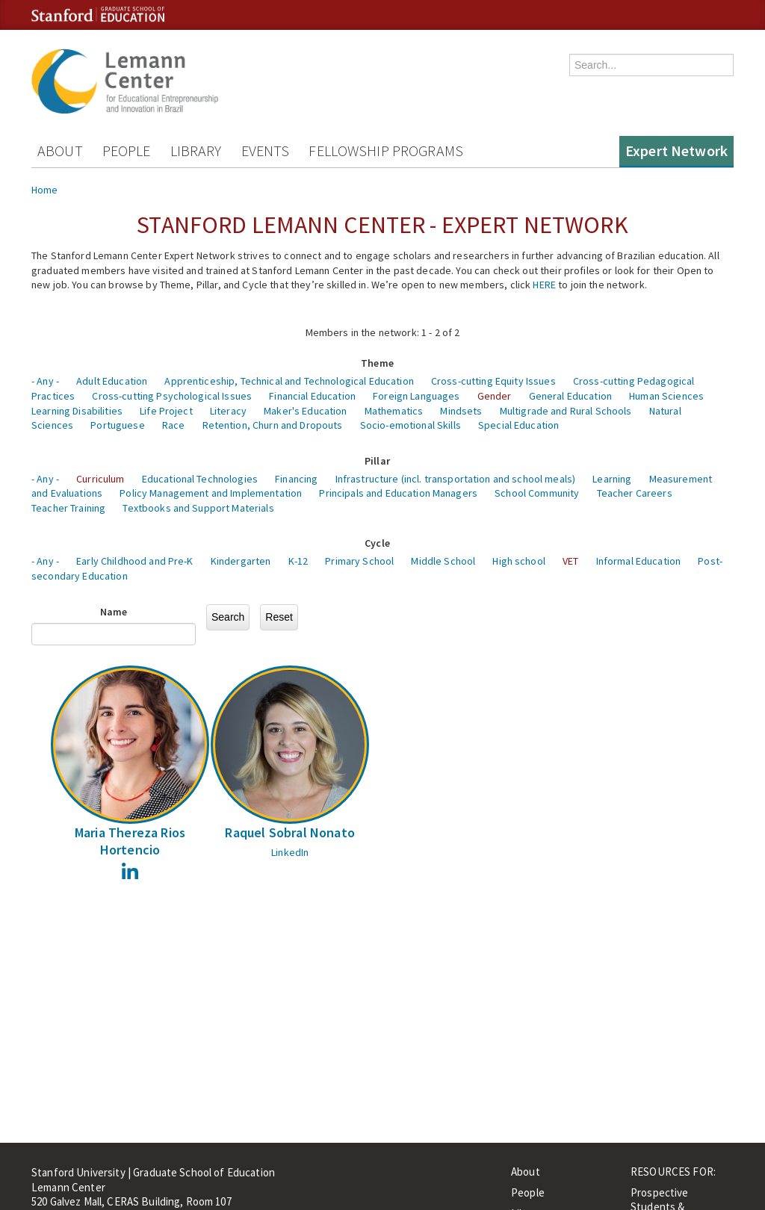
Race (173, 425)
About (60, 150)
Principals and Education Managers (398, 493)
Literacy (228, 411)
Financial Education (312, 396)
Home (44, 189)
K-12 (298, 561)
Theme (377, 363)
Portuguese (117, 425)
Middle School (443, 561)
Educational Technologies (200, 478)
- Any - (45, 381)
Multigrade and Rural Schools (566, 411)
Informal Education (638, 561)
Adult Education (111, 381)
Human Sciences (666, 396)
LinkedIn (290, 852)
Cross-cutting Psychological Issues (172, 396)
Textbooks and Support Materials (198, 508)
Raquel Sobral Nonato (290, 832)
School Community (537, 493)
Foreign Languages (416, 396)
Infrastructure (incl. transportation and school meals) (455, 478)
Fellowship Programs (386, 150)
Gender (494, 396)
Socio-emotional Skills (410, 425)
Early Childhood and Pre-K (134, 561)
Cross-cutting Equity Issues (493, 381)
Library (196, 150)
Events (265, 150)
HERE (544, 284)
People (126, 150)
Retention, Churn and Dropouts (272, 425)
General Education (570, 396)
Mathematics (394, 411)
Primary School (359, 561)
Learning (611, 478)
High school (518, 561)
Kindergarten (241, 561)
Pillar (377, 461)
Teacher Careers (634, 493)
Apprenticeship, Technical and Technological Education (288, 381)
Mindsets (461, 411)
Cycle (377, 543)
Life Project (166, 411)
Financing (296, 478)
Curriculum (100, 478)
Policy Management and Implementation (211, 493)
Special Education (518, 425)
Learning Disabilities (77, 411)
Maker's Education (305, 411)
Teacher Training (68, 508)
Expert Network (676, 150)
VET (570, 561)
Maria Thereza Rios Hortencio (130, 841)
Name (114, 611)
